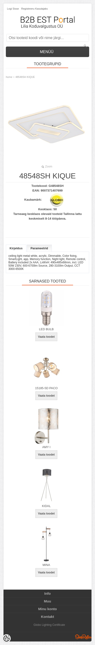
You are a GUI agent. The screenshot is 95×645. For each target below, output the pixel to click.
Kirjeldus (16, 248)
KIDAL (46, 506)
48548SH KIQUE (25, 77)
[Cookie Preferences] (6, 638)
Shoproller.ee (83, 636)
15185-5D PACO (46, 388)
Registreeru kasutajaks (34, 8)
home (9, 77)
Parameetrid (39, 248)
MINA (46, 565)
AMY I (46, 447)
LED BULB (46, 329)
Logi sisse (13, 8)
